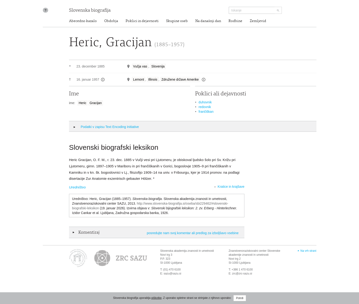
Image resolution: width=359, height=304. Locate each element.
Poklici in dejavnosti (142, 21)
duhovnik (205, 102)
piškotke (156, 298)
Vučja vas (140, 66)
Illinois (152, 79)
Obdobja (111, 21)
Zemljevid (258, 21)
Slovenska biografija (90, 10)
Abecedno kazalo (83, 21)
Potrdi (239, 298)
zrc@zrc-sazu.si (242, 273)
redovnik (205, 107)
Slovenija (158, 66)
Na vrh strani (308, 250)
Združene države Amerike (180, 79)
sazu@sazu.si (172, 273)
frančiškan (206, 111)
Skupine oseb (177, 21)
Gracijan (96, 103)
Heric (82, 103)
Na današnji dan (208, 21)
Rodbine (235, 21)
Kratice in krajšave (231, 186)
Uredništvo (77, 187)
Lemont (138, 79)
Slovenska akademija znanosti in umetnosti (187, 250)
